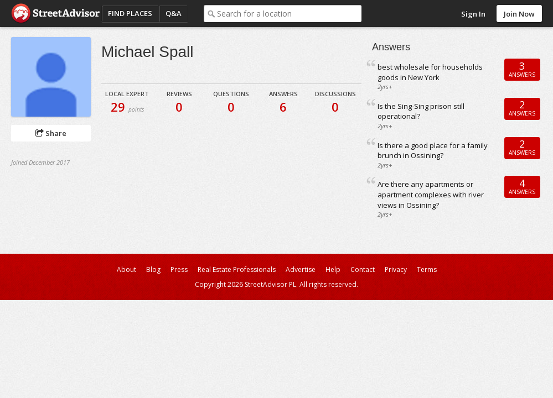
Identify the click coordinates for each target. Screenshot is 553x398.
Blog (153, 269)
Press (179, 269)
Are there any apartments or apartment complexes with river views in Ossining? (431, 194)
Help (332, 269)
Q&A (174, 13)
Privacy (396, 269)
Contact (362, 269)
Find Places (130, 13)
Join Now (519, 14)
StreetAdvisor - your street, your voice (55, 13)
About (126, 269)
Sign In (473, 14)
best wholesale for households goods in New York (430, 72)
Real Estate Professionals (237, 269)
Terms (427, 269)
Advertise (301, 269)
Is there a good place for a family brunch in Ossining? (433, 150)
